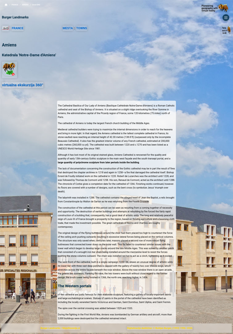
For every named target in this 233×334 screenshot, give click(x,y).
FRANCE (17, 28)
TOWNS (81, 28)
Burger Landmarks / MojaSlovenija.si (60, 328)
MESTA (68, 28)
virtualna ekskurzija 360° (22, 85)
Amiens (25, 5)
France (15, 5)
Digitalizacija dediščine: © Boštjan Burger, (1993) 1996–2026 (159, 328)
